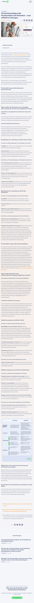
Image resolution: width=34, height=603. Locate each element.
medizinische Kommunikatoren (20, 54)
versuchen (17, 597)
